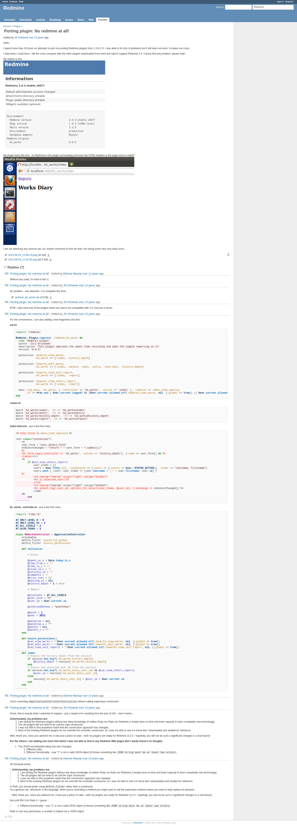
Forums (102, 19)
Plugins (17, 26)
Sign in (280, 1)
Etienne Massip (72, 273)
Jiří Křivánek (21, 37)
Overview (9, 19)
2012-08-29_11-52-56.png (22, 259)
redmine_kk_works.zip (27, 297)
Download (25, 19)
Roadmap (55, 19)
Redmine (138, 822)
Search (220, 7)
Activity (40, 19)
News (81, 19)
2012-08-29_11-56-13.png (22, 255)
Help (21, 1)
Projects (14, 1)
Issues (69, 19)
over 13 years (36, 37)
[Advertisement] (254, 87)
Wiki (91, 19)
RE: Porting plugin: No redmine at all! (27, 273)
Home (5, 1)
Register (289, 1)
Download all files (228, 254)
